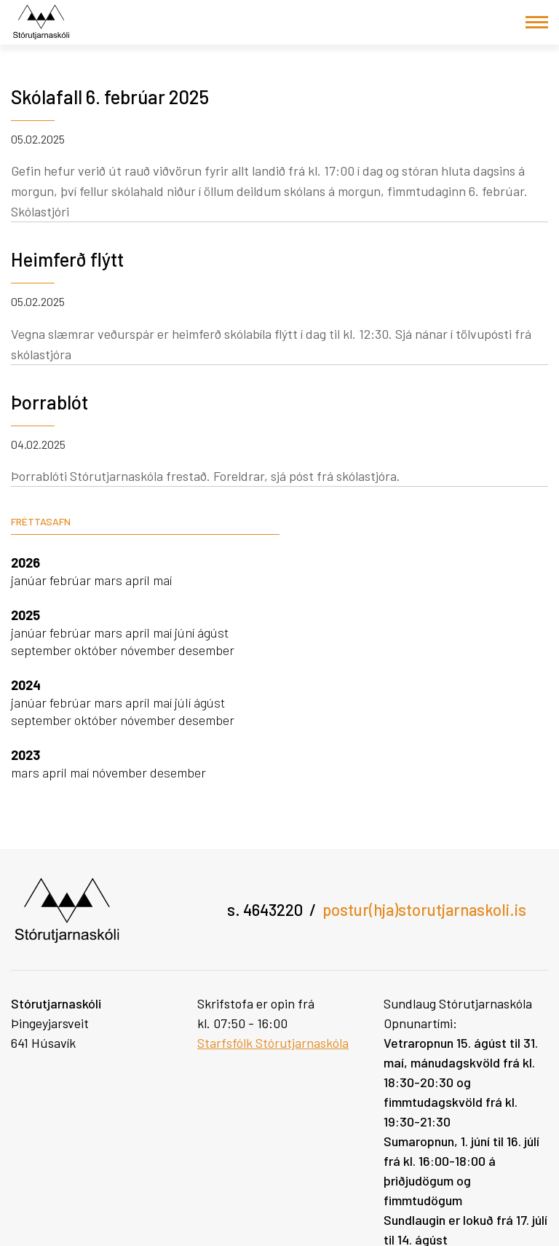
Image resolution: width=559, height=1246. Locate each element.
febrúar (71, 580)
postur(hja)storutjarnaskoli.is (424, 909)
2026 (25, 563)
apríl (139, 580)
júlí (184, 702)
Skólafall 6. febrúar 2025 (110, 96)
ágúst (213, 632)
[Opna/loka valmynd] (537, 22)
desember (206, 650)
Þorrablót (49, 402)
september (42, 650)
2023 (25, 755)
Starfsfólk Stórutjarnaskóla (273, 1043)
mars (109, 580)
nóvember (149, 650)
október (97, 650)
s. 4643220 (265, 909)
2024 (26, 685)
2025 (25, 615)
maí (162, 580)
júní (186, 632)
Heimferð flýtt (67, 259)
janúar (30, 580)
